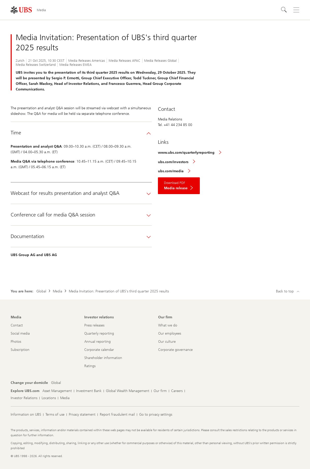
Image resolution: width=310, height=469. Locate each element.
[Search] (284, 10)
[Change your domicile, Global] (56, 383)
